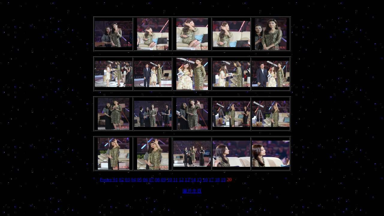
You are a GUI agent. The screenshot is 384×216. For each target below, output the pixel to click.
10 (169, 179)
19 (223, 179)
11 (175, 179)
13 (187, 179)
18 (217, 179)
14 (193, 179)
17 (211, 179)
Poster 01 (109, 179)
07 (151, 179)
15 (199, 179)
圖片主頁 (192, 191)
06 (145, 179)
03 (127, 179)
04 (133, 179)
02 (121, 179)
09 (163, 179)
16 (205, 179)
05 (139, 179)
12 (181, 179)
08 (157, 179)
